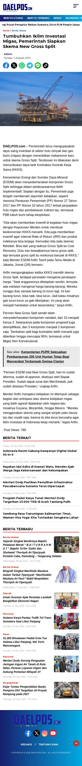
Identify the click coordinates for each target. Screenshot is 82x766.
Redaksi (26, 744)
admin (8, 54)
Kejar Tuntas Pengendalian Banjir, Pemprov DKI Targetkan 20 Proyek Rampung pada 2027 (25, 690)
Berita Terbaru (38, 18)
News (57, 18)
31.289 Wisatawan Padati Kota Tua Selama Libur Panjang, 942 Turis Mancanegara (25, 642)
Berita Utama (13, 18)
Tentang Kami (48, 744)
